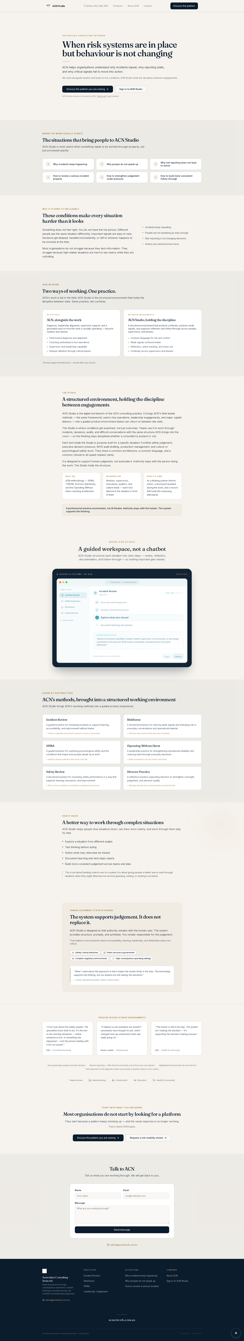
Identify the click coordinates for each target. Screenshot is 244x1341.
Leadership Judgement (96, 1291)
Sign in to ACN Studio (130, 89)
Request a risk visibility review (148, 1141)
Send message (122, 1229)
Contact (148, 6)
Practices (118, 6)
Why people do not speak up (140, 1281)
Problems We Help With (96, 6)
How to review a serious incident (142, 1286)
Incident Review (92, 1275)
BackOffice (185, 1333)
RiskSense (89, 1281)
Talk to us (101, 96)
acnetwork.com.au (122, 1320)
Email (126, 1190)
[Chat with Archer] (236, 1333)
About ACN (133, 6)
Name (78, 1190)
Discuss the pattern (184, 6)
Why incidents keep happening (141, 1275)
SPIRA (87, 1286)
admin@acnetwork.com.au (122, 1244)
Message (80, 1203)
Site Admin (197, 1333)
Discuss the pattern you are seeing (88, 89)
